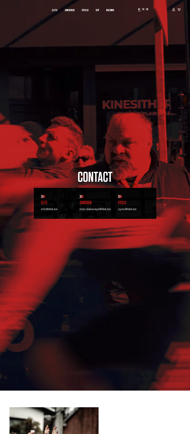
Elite (55, 10)
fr (143, 9)
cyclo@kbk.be (127, 209)
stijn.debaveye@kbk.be (95, 209)
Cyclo (85, 10)
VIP (97, 10)
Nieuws (110, 10)
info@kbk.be (49, 209)
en (147, 9)
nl (139, 9)
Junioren (70, 10)
